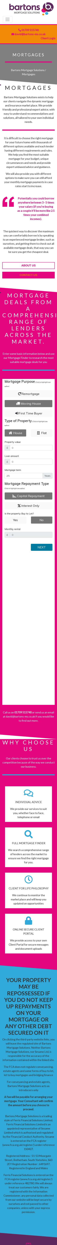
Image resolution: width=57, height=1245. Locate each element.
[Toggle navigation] (7, 19)
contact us (28, 275)
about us (28, 265)
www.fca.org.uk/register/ (18, 1002)
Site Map (38, 1232)
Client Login (48, 38)
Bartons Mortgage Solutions (28, 70)
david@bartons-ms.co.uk (30, 34)
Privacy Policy (22, 1232)
